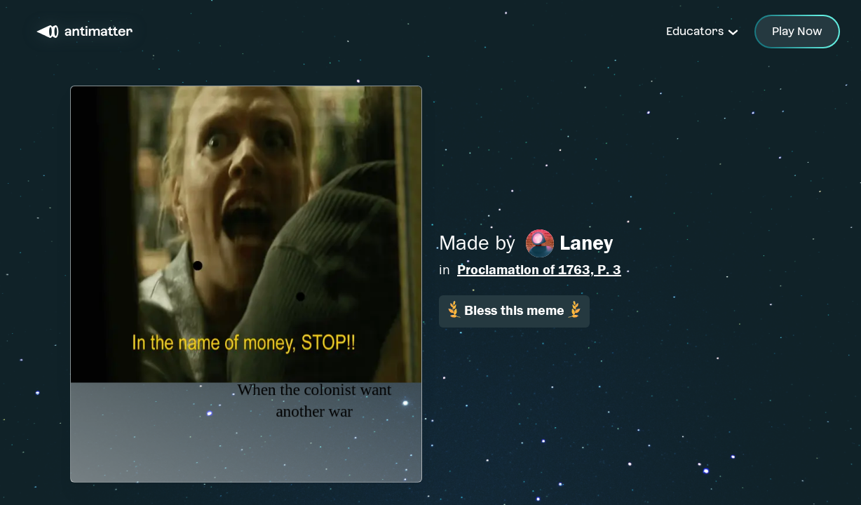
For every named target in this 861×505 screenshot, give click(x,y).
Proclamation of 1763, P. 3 (539, 270)
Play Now (797, 31)
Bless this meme (514, 309)
